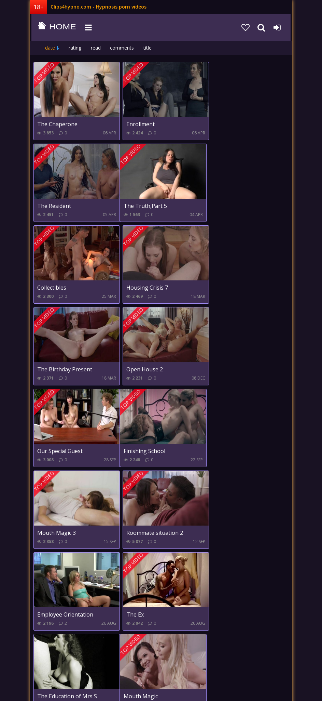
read (96, 47)
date (50, 47)
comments (122, 47)
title (147, 47)
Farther (137, 646)
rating (75, 47)
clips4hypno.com (55, 27)
